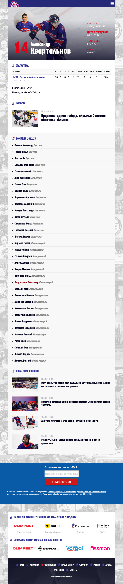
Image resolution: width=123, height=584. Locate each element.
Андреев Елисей (30, 243)
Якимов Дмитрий (30, 360)
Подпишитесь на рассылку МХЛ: (61, 467)
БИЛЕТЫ (73, 570)
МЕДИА (96, 564)
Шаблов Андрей (29, 354)
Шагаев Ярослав (28, 236)
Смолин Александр (28, 145)
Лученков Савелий (31, 301)
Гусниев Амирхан (30, 256)
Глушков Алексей (28, 171)
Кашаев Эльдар (28, 191)
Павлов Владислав (31, 321)
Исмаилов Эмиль (30, 275)
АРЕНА (108, 564)
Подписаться (61, 482)
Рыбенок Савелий (30, 334)
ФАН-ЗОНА (59, 570)
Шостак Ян (24, 158)
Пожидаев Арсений (30, 204)
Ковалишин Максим (31, 295)
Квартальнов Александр (34, 282)
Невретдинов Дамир (32, 315)
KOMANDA (34, 564)
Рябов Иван (27, 341)
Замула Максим (29, 269)
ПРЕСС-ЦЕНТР (67, 564)
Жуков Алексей (29, 262)
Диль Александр (28, 177)
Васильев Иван (29, 249)
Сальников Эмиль (29, 223)
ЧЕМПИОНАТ (50, 564)
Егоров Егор (26, 184)
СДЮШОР (83, 564)
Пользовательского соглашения (62, 492)
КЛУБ (22, 564)
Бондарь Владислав (30, 164)
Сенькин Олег (28, 347)
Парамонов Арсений (30, 197)
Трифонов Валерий (29, 230)
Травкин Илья (26, 151)
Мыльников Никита (31, 308)
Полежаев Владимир (32, 328)
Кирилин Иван (29, 288)
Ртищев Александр (30, 210)
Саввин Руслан (27, 217)
